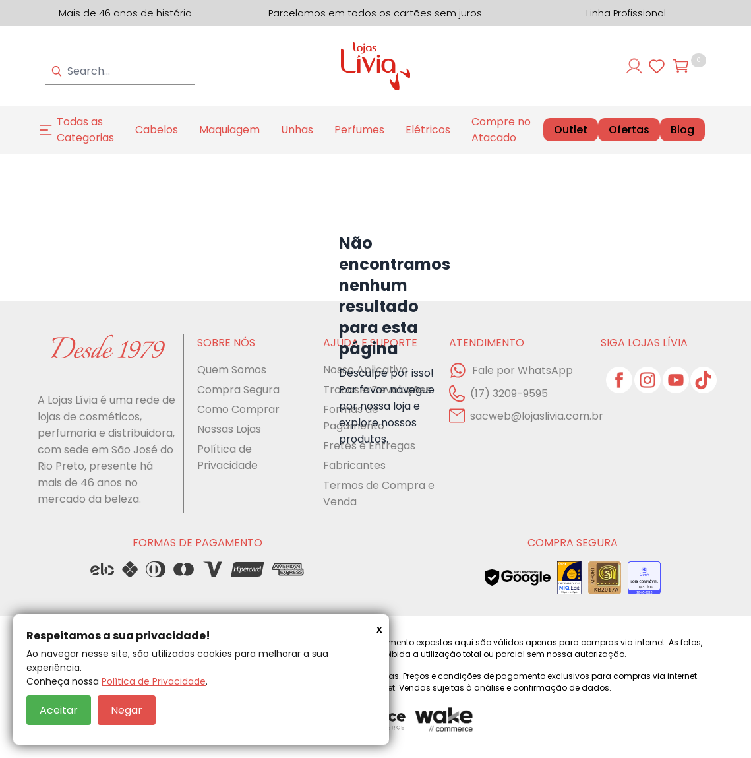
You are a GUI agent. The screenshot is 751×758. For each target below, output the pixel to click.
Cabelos (156, 129)
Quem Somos (231, 369)
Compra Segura (238, 389)
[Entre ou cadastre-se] (634, 66)
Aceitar (59, 710)
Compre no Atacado (501, 129)
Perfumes (359, 129)
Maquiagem (229, 129)
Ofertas (629, 130)
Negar (126, 710)
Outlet (570, 129)
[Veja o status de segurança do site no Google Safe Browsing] (518, 577)
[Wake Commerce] (445, 720)
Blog (682, 130)
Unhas (297, 129)
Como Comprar (238, 409)
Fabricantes (354, 465)
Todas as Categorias (85, 129)
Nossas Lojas (229, 429)
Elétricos (428, 129)
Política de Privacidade (154, 681)
